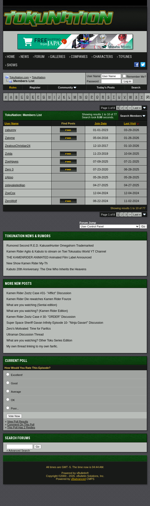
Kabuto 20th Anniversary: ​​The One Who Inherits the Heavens (46, 269)
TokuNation (38, 77)
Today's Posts (106, 87)
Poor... (15, 408)
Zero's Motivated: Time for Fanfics (28, 328)
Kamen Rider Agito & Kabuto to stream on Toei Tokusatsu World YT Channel (56, 251)
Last (137, 107)
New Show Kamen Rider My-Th (27, 263)
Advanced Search (19, 450)
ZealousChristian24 (17, 146)
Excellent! (17, 374)
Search (135, 87)
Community (67, 87)
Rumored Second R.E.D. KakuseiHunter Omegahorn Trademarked (50, 245)
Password (92, 81)
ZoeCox (10, 193)
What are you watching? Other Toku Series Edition (39, 340)
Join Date (101, 123)
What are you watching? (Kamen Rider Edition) (37, 311)
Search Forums (17, 438)
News (25, 57)
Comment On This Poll (20, 424)
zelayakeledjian (15, 185)
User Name (93, 76)
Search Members (131, 115)
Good (14, 383)
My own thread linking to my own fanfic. (32, 346)
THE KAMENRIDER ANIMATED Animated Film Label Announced (49, 257)
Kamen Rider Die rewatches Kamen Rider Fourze (38, 299)
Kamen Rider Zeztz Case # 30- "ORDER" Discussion (40, 317)
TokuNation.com (19, 77)
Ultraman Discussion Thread (24, 334)
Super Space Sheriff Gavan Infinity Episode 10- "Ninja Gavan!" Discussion (54, 322)
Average (16, 391)
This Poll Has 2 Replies (21, 427)
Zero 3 (9, 169)
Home (11, 57)
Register (35, 87)
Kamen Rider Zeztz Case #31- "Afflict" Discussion (38, 293)
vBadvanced (78, 478)
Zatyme (10, 138)
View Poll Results (17, 421)
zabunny (10, 130)
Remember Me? (134, 76)
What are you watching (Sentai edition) (31, 305)
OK (13, 400)
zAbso (9, 177)
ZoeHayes (11, 161)
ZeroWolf (11, 201)
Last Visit (130, 123)
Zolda (8, 153)
